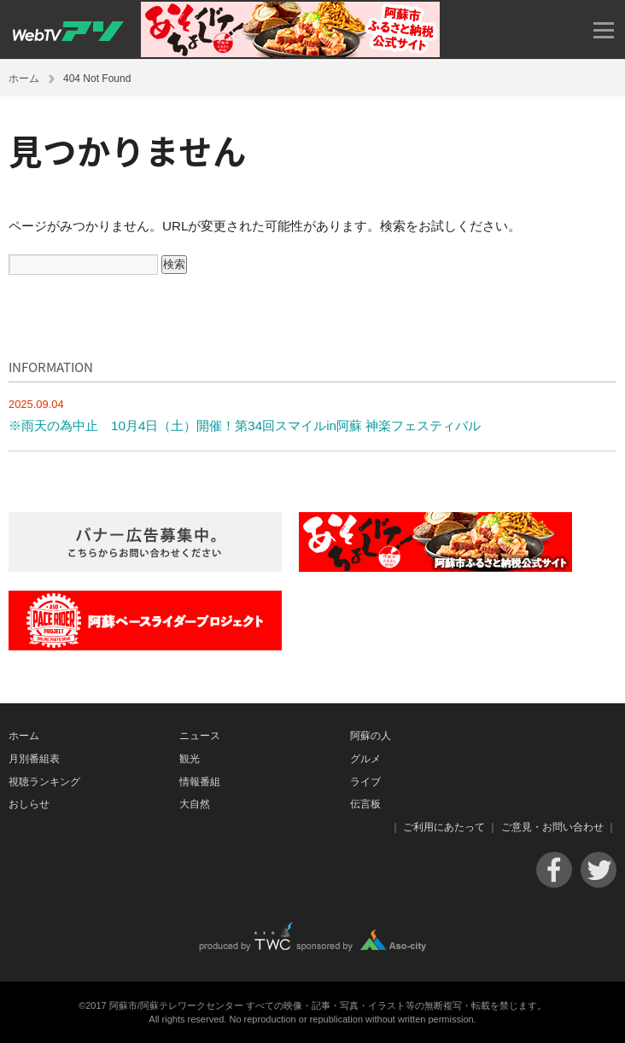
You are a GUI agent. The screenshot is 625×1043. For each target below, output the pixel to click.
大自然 (194, 804)
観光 (189, 759)
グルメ (365, 759)
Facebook (554, 870)
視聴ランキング (44, 782)
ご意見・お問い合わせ (552, 827)
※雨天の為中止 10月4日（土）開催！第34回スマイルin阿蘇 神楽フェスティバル (245, 425)
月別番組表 (34, 759)
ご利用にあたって (444, 827)
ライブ (365, 782)
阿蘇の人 (370, 736)
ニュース (199, 736)
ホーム (24, 78)
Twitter (598, 870)
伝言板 (365, 804)
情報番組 (199, 782)
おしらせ (29, 804)
